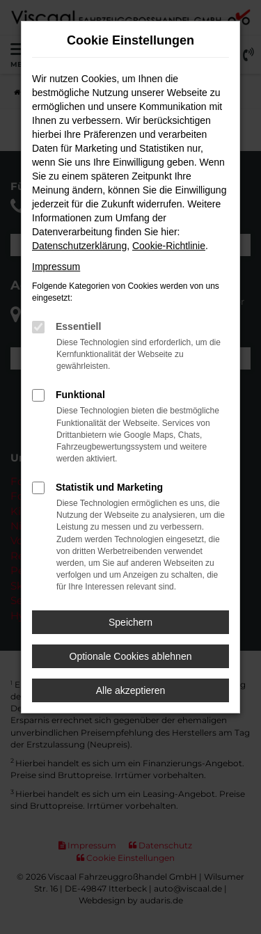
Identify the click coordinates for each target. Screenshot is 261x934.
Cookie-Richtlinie (168, 245)
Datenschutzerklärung (79, 245)
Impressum (56, 266)
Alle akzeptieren (131, 690)
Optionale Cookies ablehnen (131, 656)
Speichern (130, 622)
